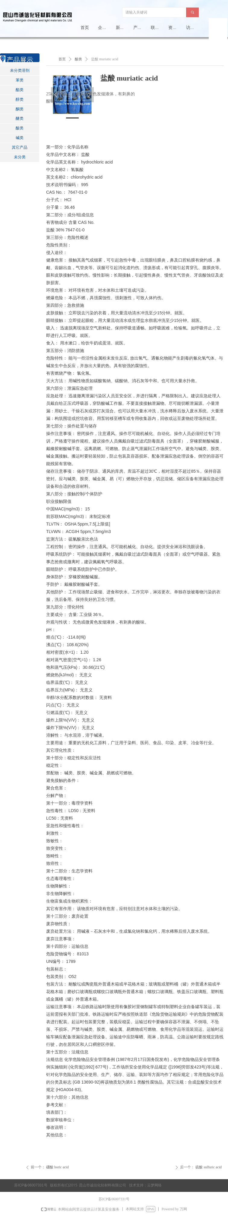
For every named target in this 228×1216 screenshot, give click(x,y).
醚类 (20, 118)
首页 (62, 59)
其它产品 (19, 147)
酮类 (20, 109)
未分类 (20, 157)
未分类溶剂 (20, 70)
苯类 (20, 80)
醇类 (20, 99)
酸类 (20, 128)
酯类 (20, 89)
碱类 (20, 137)
